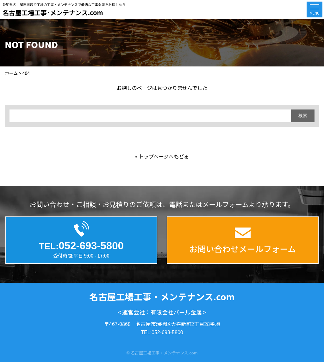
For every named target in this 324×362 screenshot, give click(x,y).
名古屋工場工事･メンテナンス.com (53, 12)
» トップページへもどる (162, 156)
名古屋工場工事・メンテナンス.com (162, 296)
